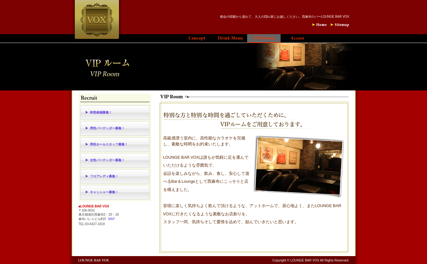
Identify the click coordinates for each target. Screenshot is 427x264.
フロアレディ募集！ (104, 176)
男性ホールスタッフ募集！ (109, 144)
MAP (111, 219)
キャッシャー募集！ (104, 192)
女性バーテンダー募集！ (107, 160)
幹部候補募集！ (101, 112)
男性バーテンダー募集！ (107, 128)
